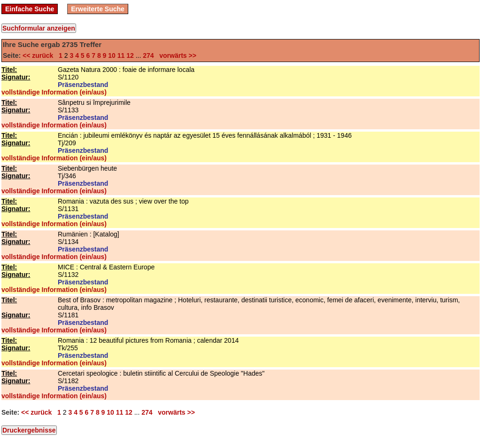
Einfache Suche (29, 9)
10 (112, 55)
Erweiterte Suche (97, 9)
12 (130, 55)
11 (121, 55)
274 (148, 55)
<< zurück (40, 55)
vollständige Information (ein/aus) (54, 92)
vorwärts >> (175, 55)
